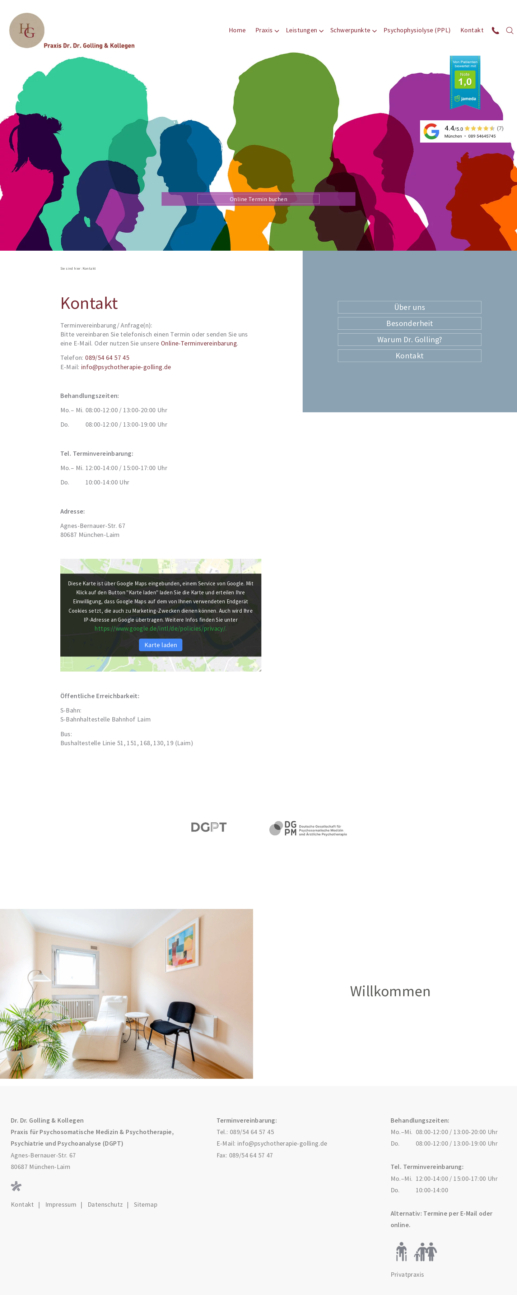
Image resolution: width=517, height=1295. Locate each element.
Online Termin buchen (258, 199)
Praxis (264, 30)
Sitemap (145, 1204)
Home (237, 30)
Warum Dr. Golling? (409, 339)
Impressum (61, 1204)
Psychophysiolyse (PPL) (417, 30)
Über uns (409, 307)
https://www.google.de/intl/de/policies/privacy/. (160, 629)
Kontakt (472, 30)
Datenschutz (105, 1204)
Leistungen (301, 30)
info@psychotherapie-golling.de (126, 367)
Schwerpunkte (350, 30)
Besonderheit (409, 323)
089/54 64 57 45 (107, 357)
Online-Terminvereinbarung (199, 343)
